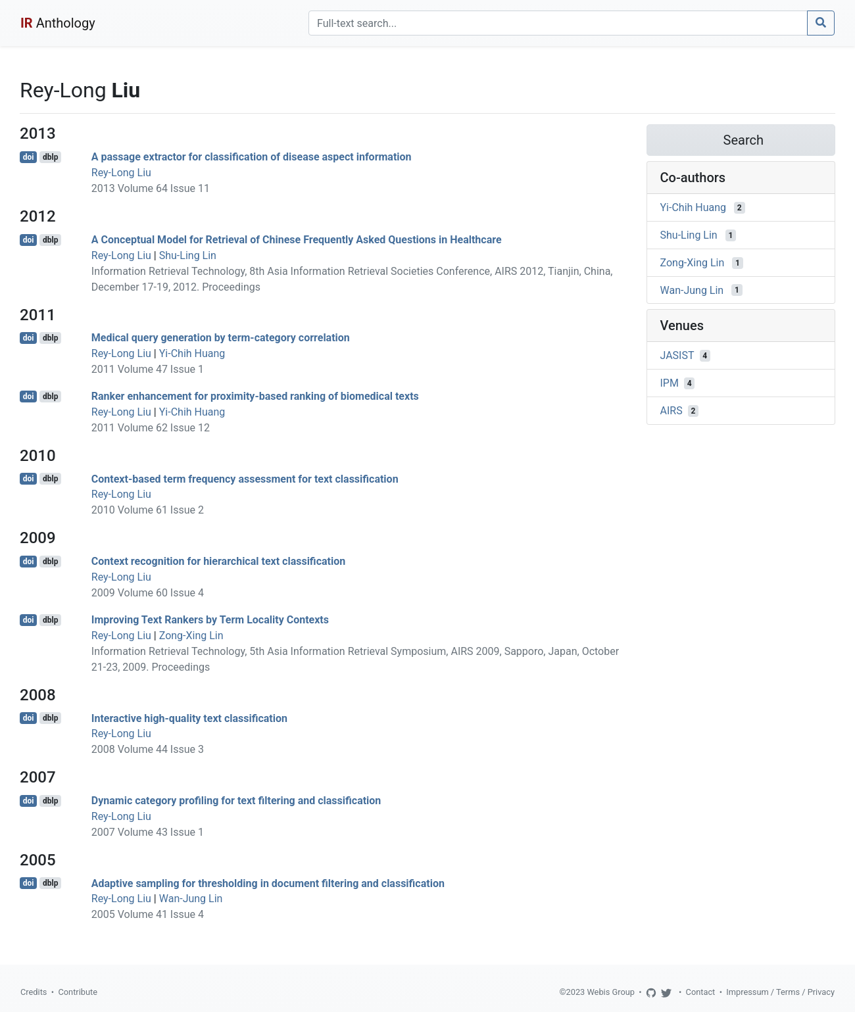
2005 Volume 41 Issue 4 (147, 914)
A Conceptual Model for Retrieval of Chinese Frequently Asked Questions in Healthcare (296, 239)
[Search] (558, 23)
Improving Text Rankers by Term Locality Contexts (210, 620)
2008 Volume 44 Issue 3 (147, 749)
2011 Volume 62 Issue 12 (150, 428)
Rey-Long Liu (121, 172)
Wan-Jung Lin (191, 898)
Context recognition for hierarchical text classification (218, 561)
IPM (669, 383)
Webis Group (611, 992)
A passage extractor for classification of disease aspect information (251, 157)
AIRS (671, 410)
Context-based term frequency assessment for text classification (245, 478)
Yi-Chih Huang (192, 353)
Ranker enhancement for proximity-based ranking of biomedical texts (255, 396)
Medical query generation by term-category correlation (220, 337)
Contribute (77, 992)
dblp (50, 157)
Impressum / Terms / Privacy (780, 992)
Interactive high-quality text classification (189, 717)
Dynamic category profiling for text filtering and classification (236, 800)
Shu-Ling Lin (187, 255)
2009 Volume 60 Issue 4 (147, 593)
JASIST (677, 355)
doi (28, 157)
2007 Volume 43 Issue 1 (147, 832)
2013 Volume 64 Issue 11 (150, 188)
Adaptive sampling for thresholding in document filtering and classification (268, 883)
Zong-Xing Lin (191, 635)
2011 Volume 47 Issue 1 (147, 369)
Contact (701, 992)
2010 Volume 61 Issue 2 (147, 510)
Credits (33, 992)
